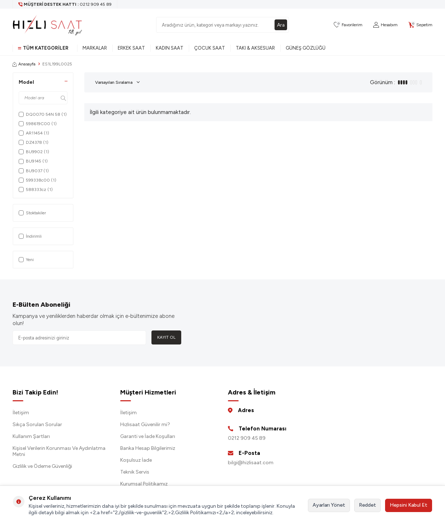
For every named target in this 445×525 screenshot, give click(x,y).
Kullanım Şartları (31, 436)
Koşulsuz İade (136, 460)
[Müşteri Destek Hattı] (65, 4)
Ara (281, 25)
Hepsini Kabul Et (408, 505)
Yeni (26, 259)
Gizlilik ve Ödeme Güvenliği (42, 466)
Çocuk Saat (209, 48)
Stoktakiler (32, 212)
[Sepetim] (420, 25)
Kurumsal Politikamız (144, 484)
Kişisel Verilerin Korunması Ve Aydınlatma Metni (59, 451)
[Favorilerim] (348, 25)
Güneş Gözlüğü (305, 48)
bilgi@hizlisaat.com (250, 463)
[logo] (47, 25)
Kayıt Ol (166, 337)
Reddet (367, 505)
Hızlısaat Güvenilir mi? (145, 424)
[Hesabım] (385, 25)
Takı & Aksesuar (255, 48)
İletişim (21, 413)
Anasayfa (24, 64)
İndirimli (30, 236)
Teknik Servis (134, 472)
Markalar (95, 48)
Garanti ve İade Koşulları (147, 436)
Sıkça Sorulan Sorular (37, 424)
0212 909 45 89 (247, 438)
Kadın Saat (169, 48)
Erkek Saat (131, 48)
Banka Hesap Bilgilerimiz (147, 448)
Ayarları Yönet (329, 505)
